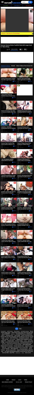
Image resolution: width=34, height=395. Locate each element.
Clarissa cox (18, 352)
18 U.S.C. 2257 (19, 382)
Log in (19, 379)
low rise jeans (12, 339)
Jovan (23, 352)
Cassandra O (3, 331)
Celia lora (13, 334)
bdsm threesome (14, 338)
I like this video (7, 49)
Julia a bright (17, 335)
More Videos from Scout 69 (24, 65)
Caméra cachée (19, 340)
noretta (25, 340)
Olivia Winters (17, 331)
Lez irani (7, 338)
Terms (25, 379)
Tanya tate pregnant (23, 348)
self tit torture (10, 331)
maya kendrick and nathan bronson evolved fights (17, 347)
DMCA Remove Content (7, 382)
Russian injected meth (19, 346)
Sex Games (28, 5)
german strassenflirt (11, 350)
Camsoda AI (17, 5)
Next (20, 328)
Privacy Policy (28, 382)
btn (25, 49)
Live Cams (5, 5)
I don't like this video (9, 49)
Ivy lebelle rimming (25, 331)
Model (13, 65)
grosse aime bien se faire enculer (12, 342)
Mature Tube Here (15, 392)
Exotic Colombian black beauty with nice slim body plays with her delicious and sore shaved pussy (17, 337)
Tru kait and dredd (17, 344)
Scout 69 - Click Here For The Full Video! (10, 33)
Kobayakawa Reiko (9, 335)
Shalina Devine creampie (7, 346)
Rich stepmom (14, 348)
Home (7, 379)
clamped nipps (10, 340)
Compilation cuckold (24, 338)
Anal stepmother (27, 344)
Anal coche (28, 352)
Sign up (13, 379)
